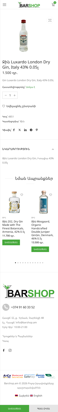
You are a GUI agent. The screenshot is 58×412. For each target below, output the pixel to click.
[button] (15, 262)
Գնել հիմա (43, 408)
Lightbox (50, 20)
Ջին (22, 121)
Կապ (5, 341)
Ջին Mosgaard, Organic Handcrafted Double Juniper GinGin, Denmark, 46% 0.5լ (42, 230)
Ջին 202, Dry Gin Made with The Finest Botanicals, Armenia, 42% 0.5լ (13, 226)
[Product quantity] (10, 95)
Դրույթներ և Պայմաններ (17, 336)
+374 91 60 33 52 (23, 307)
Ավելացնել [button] (11, 242)
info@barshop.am (26, 322)
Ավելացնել (14, 408)
